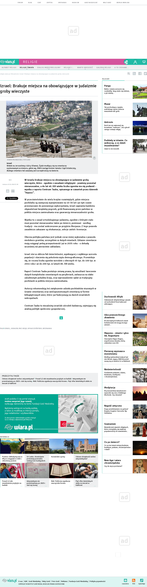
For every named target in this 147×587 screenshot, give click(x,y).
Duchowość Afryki (113, 296)
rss (134, 73)
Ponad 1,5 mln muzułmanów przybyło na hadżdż (53, 379)
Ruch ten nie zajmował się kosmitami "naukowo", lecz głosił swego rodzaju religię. (117, 127)
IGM (25, 581)
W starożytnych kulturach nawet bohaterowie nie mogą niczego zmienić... (116, 323)
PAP (20, 328)
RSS (133, 580)
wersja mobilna (123, 2)
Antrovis (108, 122)
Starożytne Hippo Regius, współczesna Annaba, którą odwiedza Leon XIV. (114, 341)
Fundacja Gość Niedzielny (78, 581)
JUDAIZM (14, 328)
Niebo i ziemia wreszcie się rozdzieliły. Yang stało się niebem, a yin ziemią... (117, 91)
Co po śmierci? (112, 442)
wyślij (7, 191)
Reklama (64, 581)
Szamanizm (110, 424)
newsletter (125, 580)
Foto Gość (56, 581)
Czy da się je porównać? (113, 466)
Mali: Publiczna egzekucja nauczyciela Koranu (50, 381)
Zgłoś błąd (141, 580)
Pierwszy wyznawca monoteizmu (114, 352)
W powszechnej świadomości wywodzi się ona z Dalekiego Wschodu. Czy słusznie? (115, 393)
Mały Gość (107, 2)
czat (39, 2)
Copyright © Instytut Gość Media (30, 584)
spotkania (62, 2)
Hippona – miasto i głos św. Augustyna (116, 334)
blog (30, 2)
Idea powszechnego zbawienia (114, 316)
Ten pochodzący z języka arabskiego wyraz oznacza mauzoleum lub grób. (114, 109)
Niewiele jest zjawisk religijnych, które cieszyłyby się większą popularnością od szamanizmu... (116, 429)
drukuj (12, 191)
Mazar (107, 104)
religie (30, 62)
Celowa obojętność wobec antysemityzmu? (18, 379)
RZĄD (24, 328)
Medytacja (109, 387)
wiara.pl (9, 62)
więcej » (21, 460)
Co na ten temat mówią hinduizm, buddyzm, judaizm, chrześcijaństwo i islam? (117, 447)
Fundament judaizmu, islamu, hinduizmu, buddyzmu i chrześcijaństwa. (115, 375)
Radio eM (75, 2)
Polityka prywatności (97, 581)
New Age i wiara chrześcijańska (112, 461)
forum (20, 2)
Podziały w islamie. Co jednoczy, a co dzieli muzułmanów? (115, 143)
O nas (20, 581)
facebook (139, 73)
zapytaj (50, 2)
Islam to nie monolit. (111, 149)
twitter (145, 73)
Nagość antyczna (113, 405)
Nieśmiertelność (112, 369)
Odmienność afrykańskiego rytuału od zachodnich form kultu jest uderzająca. (117, 302)
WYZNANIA (47, 328)
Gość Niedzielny (91, 2)
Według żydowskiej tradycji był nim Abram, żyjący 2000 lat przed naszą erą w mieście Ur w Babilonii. (117, 359)
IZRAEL (7, 328)
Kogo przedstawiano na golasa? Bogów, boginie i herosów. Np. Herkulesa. (116, 411)
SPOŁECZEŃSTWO (35, 328)
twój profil (135, 61)
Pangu (107, 86)
